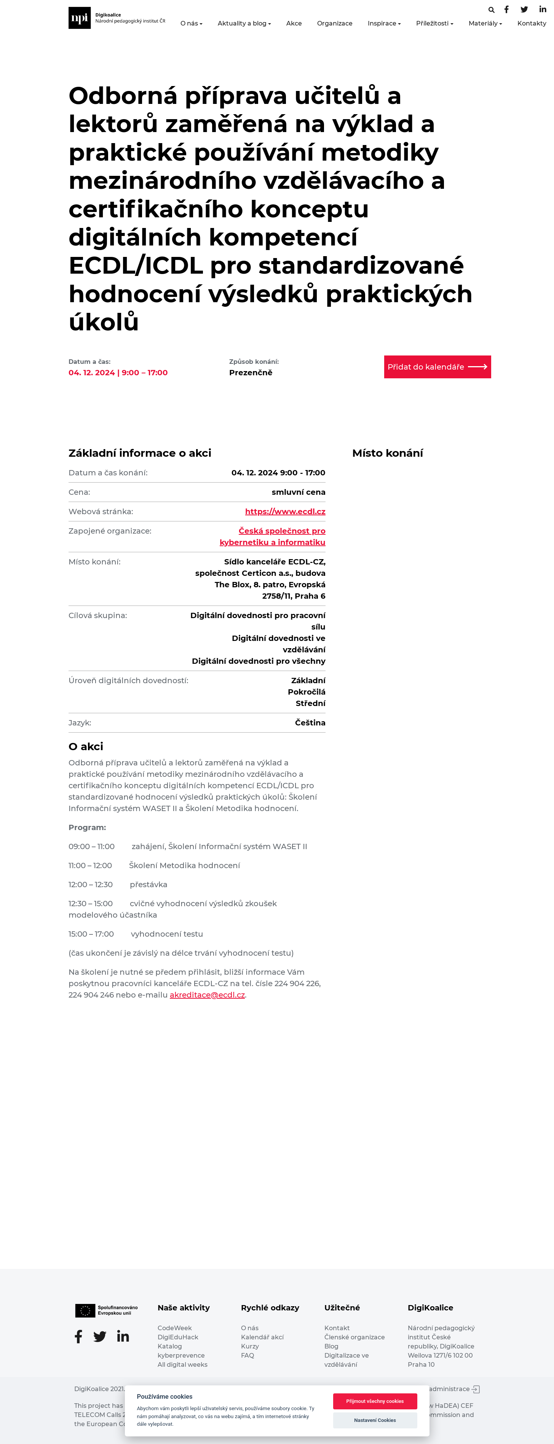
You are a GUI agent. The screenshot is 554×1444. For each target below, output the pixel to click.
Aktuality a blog (242, 23)
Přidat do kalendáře (437, 366)
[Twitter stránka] (524, 10)
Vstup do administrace (440, 1389)
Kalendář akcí (262, 1337)
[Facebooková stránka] (492, 10)
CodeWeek (175, 1328)
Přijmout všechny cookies (375, 1401)
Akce (294, 23)
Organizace (335, 23)
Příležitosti (432, 23)
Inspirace (382, 23)
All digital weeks (183, 1364)
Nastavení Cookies (375, 1420)
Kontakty (531, 23)
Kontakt (337, 1328)
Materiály (483, 23)
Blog (331, 1346)
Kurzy (250, 1346)
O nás (189, 23)
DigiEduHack (178, 1337)
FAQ (247, 1355)
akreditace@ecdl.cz (207, 994)
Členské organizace (354, 1337)
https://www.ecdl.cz (285, 511)
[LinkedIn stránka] (543, 10)
